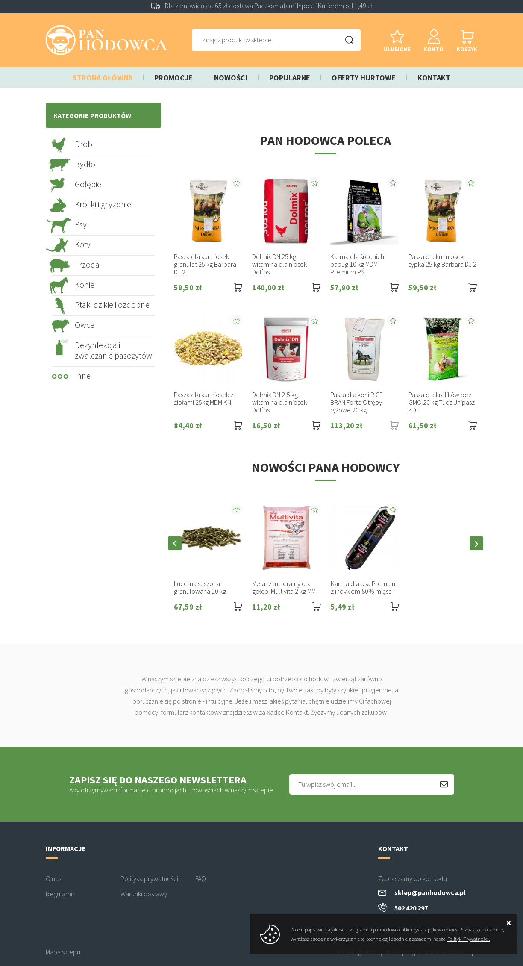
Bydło (85, 164)
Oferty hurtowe (364, 77)
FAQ (200, 878)
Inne (83, 375)
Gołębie (88, 184)
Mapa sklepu (63, 952)
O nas (53, 878)
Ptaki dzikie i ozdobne (112, 304)
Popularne (289, 77)
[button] (175, 543)
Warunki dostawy (143, 893)
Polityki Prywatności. (468, 939)
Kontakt (433, 77)
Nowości (230, 77)
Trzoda (87, 264)
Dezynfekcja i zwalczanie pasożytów (113, 350)
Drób (83, 143)
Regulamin (61, 893)
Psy (81, 224)
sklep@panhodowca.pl (430, 892)
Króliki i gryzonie (103, 204)
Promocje (173, 77)
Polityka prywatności (149, 878)
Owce (84, 324)
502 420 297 (411, 908)
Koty (83, 244)
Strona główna (102, 77)
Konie (84, 284)
